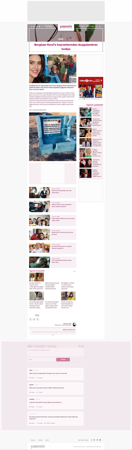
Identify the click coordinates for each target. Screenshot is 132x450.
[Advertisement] (53, 173)
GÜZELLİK (83, 26)
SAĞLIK (87, 26)
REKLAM (33, 440)
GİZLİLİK (40, 440)
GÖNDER (63, 359)
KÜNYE (47, 440)
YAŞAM (92, 26)
